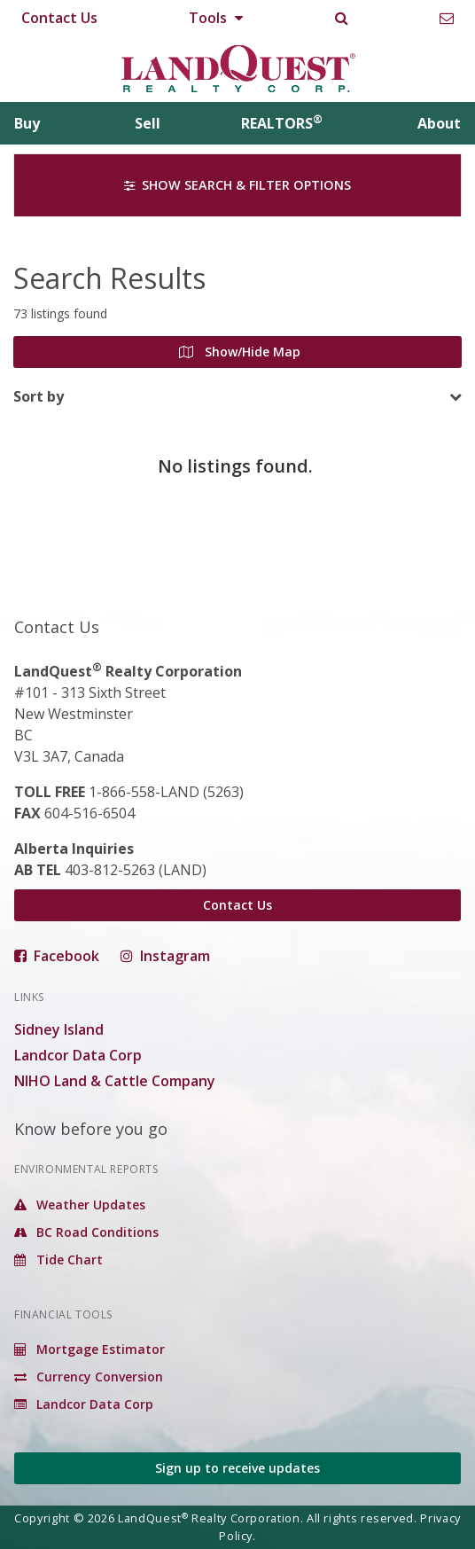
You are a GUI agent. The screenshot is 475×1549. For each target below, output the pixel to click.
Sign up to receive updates (237, 1467)
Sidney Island (59, 1029)
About (439, 123)
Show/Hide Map (239, 351)
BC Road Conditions (86, 1232)
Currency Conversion (88, 1376)
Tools (216, 17)
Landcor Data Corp (78, 1055)
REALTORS (282, 123)
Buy (27, 123)
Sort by (38, 396)
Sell (147, 123)
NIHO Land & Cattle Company (114, 1081)
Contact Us (59, 17)
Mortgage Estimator (89, 1349)
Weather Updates (79, 1204)
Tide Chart (58, 1259)
